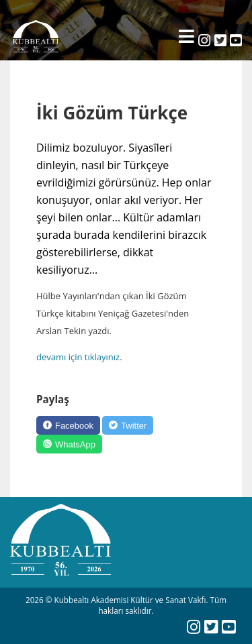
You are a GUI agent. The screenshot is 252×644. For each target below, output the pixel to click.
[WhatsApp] (69, 444)
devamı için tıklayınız (78, 357)
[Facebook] (68, 425)
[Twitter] (127, 425)
